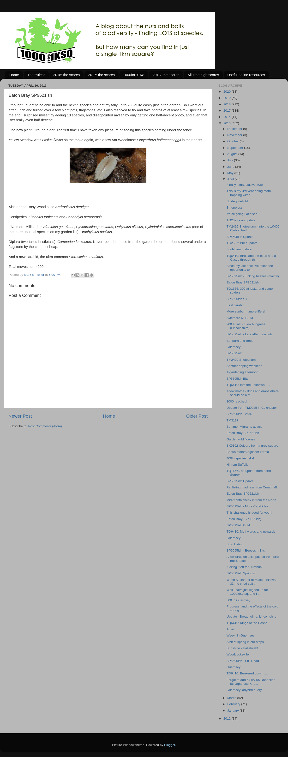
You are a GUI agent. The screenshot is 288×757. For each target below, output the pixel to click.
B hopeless (235, 207)
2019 (227, 98)
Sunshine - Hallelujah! (242, 648)
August (232, 154)
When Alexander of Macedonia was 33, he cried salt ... (252, 581)
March (232, 698)
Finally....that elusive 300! (245, 184)
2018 (227, 104)
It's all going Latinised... (243, 214)
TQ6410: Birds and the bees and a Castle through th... (251, 257)
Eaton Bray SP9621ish (243, 282)
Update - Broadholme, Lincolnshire (251, 616)
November (235, 135)
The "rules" (36, 75)
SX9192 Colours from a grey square (252, 445)
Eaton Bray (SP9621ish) (244, 519)
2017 (227, 110)
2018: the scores (66, 75)
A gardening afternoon (242, 372)
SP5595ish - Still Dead (243, 661)
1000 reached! (237, 401)
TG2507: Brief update (242, 243)
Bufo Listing (235, 544)
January (233, 710)
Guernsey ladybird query (244, 690)
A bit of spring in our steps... (247, 642)
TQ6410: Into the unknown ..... (248, 385)
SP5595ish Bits (238, 378)
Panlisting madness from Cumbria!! (252, 487)
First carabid (235, 305)
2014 (227, 117)
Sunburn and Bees (240, 340)
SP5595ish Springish (242, 573)
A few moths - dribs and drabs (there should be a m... (253, 393)
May (230, 173)
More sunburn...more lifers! (246, 311)
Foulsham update (239, 249)
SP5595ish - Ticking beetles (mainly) (253, 276)
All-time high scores (203, 75)
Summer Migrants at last (244, 426)
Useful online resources (246, 75)
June (231, 166)
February (234, 704)
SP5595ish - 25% (239, 414)
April (231, 179)
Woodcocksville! (238, 654)
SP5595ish (234, 353)
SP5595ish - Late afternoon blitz (250, 334)
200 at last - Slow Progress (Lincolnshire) (246, 326)
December (235, 129)
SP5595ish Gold (238, 525)
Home (14, 75)
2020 (227, 91)
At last (231, 629)
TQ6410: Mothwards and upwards (251, 531)
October (233, 141)
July (230, 160)
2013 (227, 123)
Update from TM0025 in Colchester (252, 407)
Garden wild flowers (241, 439)
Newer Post (20, 416)
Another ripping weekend (244, 366)
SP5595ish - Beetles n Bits (246, 550)
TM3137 (233, 420)
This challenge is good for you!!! (249, 512)
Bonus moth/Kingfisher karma (248, 452)
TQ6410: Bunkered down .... (247, 673)
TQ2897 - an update (241, 220)
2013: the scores (166, 75)
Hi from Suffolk (237, 464)
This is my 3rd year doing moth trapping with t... (249, 193)
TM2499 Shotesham (241, 359)
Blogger (169, 745)
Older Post (197, 416)
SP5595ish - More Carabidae (247, 506)
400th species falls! (240, 458)
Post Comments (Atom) (45, 426)
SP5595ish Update (240, 237)
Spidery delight (237, 201)
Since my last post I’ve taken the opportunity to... (250, 267)
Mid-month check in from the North (251, 500)
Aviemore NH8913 (240, 318)
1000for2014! (133, 75)
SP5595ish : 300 (238, 299)
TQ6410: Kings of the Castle (247, 623)
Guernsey (234, 347)
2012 (227, 718)
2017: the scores (101, 75)
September (235, 148)
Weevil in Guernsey (241, 635)
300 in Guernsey (238, 600)
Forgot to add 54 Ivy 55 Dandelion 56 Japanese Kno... (251, 681)
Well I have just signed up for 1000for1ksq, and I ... (247, 591)
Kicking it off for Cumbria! (245, 567)
